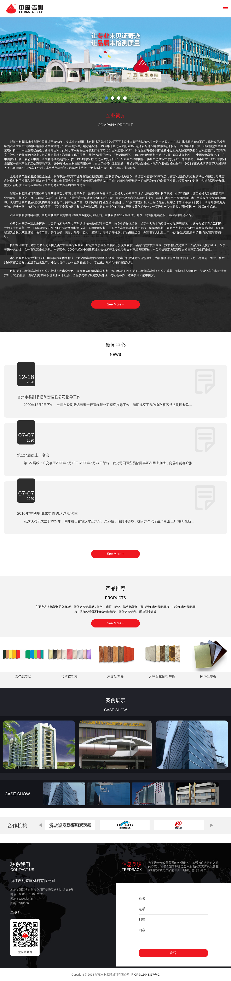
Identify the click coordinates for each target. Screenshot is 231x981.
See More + (115, 304)
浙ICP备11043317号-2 (145, 974)
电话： (144, 909)
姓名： (144, 898)
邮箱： (144, 919)
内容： (144, 930)
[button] (40, 825)
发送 (173, 953)
